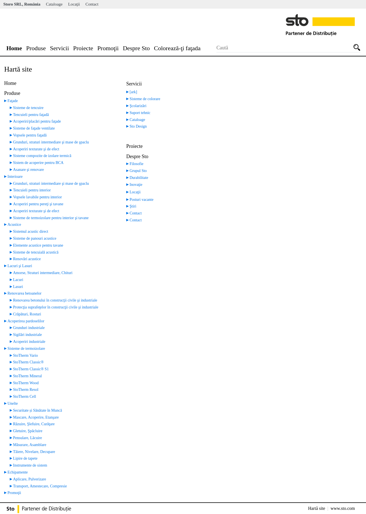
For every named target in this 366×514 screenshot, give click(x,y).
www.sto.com (342, 508)
